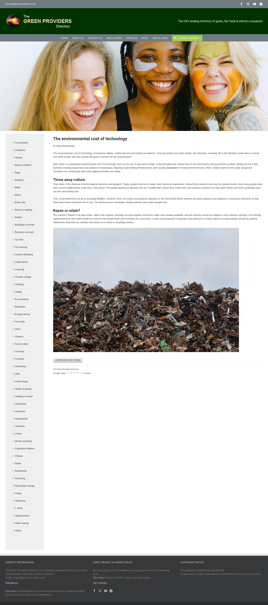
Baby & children (23, 165)
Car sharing (21, 247)
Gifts (17, 373)
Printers (19, 456)
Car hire (19, 239)
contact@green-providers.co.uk (20, 4)
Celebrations (21, 262)
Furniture (19, 359)
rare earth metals (145, 164)
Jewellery (20, 426)
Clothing (19, 284)
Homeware (20, 403)
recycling (120, 222)
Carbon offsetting (24, 254)
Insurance (20, 411)
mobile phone (73, 187)
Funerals (19, 351)
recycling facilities (96, 198)
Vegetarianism (22, 515)
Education (20, 306)
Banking (19, 180)
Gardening (20, 366)
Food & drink (21, 344)
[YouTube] (105, 590)
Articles (19, 157)
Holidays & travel (24, 396)
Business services (24, 232)
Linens (18, 433)
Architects (20, 150)
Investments (21, 418)
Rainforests (21, 471)
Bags (17, 172)
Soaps (18, 493)
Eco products (22, 299)
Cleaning (19, 269)
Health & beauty (23, 389)
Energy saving (22, 314)
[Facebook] (94, 590)
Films (18, 329)
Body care (20, 202)
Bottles (18, 217)
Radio (18, 463)
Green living (21, 381)
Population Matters (24, 448)
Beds (17, 187)
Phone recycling (23, 441)
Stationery (20, 500)
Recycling (20, 478)
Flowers (19, 336)
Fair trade (20, 321)
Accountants (21, 142)
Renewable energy (24, 485)
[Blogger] (111, 590)
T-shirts (19, 508)
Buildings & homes (24, 224)
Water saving (21, 523)
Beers (18, 194)
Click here (98, 577)
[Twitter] (100, 590)
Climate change (23, 276)
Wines (18, 530)
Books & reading (23, 209)
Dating (18, 291)
